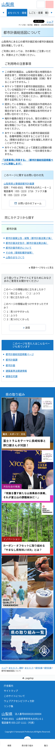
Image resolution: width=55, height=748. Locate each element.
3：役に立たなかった (18, 297)
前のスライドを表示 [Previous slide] (3, 12)
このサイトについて (14, 696)
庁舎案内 (8, 685)
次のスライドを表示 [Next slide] (51, 12)
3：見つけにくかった (18, 319)
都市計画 (12, 228)
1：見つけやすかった (18, 311)
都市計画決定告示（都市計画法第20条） (27, 243)
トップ (4, 668)
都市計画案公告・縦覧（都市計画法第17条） (29, 238)
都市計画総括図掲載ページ (20, 354)
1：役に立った (14, 293)
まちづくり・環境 (16, 668)
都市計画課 (11, 359)
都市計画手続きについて (19, 247)
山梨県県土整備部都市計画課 (19, 183)
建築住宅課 (11, 376)
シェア (50, 21)
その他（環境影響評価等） (20, 252)
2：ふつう (34, 293)
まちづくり (29, 668)
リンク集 (8, 706)
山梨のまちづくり (15, 257)
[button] (41, 4)
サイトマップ (11, 690)
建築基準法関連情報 (16, 370)
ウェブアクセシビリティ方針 (19, 701)
